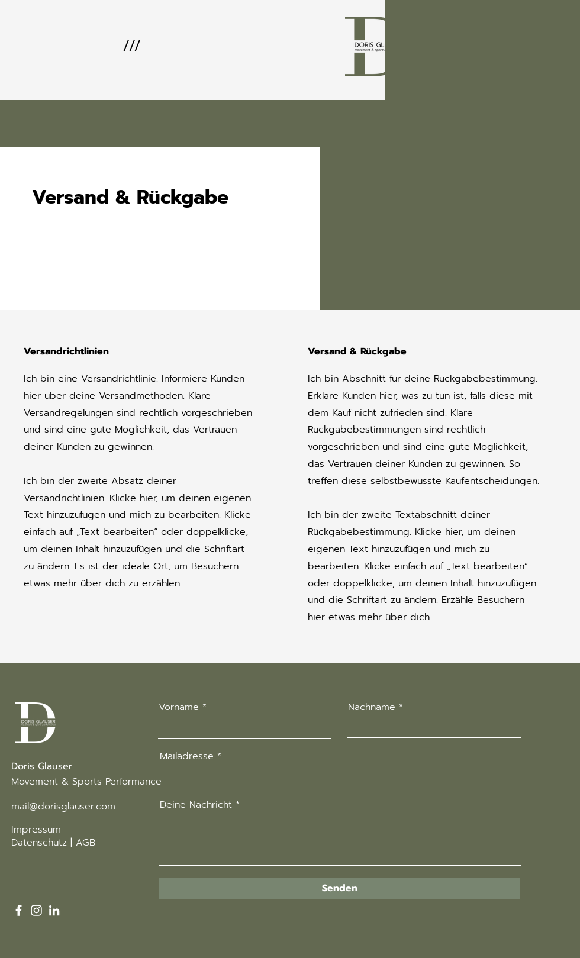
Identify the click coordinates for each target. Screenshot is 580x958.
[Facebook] (18, 910)
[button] (131, 46)
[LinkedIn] (54, 910)
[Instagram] (36, 910)
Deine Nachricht (196, 804)
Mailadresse (187, 756)
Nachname (371, 707)
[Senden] (339, 888)
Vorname (179, 707)
